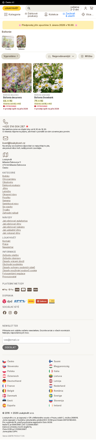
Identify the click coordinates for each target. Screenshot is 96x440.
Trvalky (6, 209)
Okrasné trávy (9, 194)
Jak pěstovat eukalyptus (15, 220)
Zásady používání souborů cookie (19, 270)
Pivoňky (6, 197)
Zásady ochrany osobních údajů (18, 267)
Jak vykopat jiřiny (11, 233)
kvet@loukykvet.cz (13, 143)
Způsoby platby (10, 255)
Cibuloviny (7, 182)
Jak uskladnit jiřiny (11, 230)
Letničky (6, 191)
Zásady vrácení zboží (13, 261)
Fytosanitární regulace (13, 273)
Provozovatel (9, 276)
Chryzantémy (9, 179)
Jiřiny (5, 188)
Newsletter (7, 247)
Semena (6, 200)
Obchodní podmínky (12, 264)
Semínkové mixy (10, 203)
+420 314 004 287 (13, 126)
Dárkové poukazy (11, 185)
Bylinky (6, 176)
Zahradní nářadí (10, 212)
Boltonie (6, 31)
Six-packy (7, 206)
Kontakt (6, 241)
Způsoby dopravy (11, 258)
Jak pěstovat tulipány (13, 227)
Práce (5, 244)
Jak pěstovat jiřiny (11, 224)
